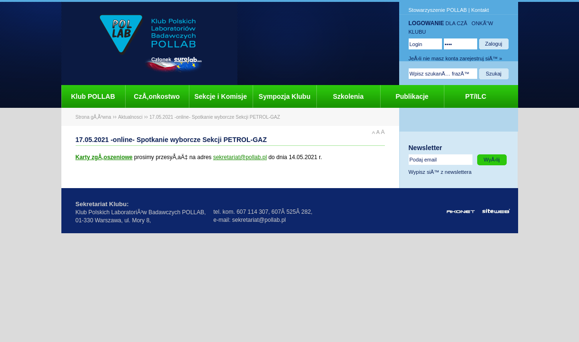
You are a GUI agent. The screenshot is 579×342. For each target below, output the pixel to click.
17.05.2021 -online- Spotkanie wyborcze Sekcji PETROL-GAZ (214, 117)
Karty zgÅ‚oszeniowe (104, 157)
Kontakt (480, 10)
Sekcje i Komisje (221, 96)
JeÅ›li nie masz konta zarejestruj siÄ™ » (455, 58)
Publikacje (411, 96)
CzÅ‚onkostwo (156, 96)
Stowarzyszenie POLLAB (438, 10)
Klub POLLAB (93, 96)
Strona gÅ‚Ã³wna (93, 117)
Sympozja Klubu (285, 96)
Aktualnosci (130, 117)
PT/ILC (475, 96)
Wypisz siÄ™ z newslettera (440, 172)
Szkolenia (348, 96)
